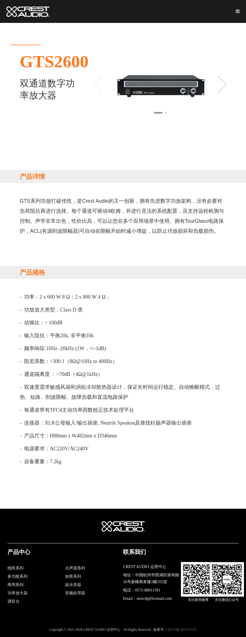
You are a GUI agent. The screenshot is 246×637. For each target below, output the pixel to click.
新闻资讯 (156, 33)
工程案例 (189, 33)
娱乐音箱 (73, 585)
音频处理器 (75, 593)
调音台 (13, 601)
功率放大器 (17, 593)
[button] (158, 113)
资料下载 (124, 33)
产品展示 (91, 33)
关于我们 (58, 33)
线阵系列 (15, 568)
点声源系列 (75, 568)
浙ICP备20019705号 (182, 630)
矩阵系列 (73, 576)
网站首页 (26, 33)
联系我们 (222, 33)
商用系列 (15, 585)
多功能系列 (17, 576)
